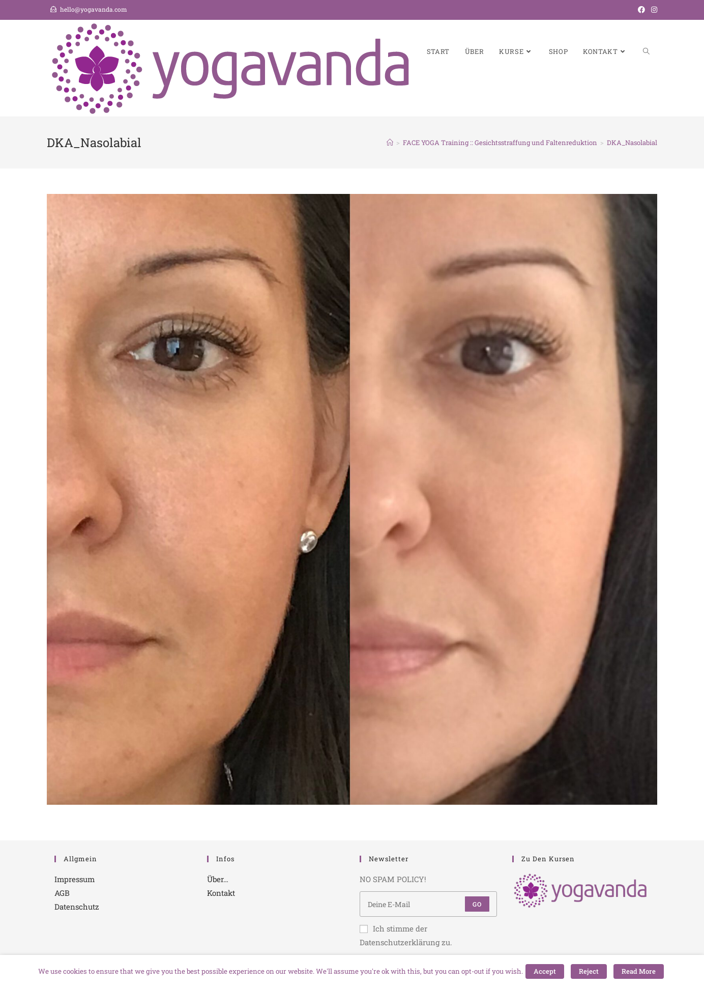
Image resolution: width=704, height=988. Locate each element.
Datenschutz (76, 906)
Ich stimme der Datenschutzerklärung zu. (406, 935)
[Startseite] (390, 142)
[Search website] (646, 51)
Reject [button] (589, 971)
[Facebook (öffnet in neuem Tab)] (641, 10)
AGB (62, 893)
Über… (217, 879)
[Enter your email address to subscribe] (428, 904)
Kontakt (221, 893)
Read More (639, 971)
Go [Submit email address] (477, 904)
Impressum (74, 879)
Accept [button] (545, 971)
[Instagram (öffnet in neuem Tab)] (652, 10)
